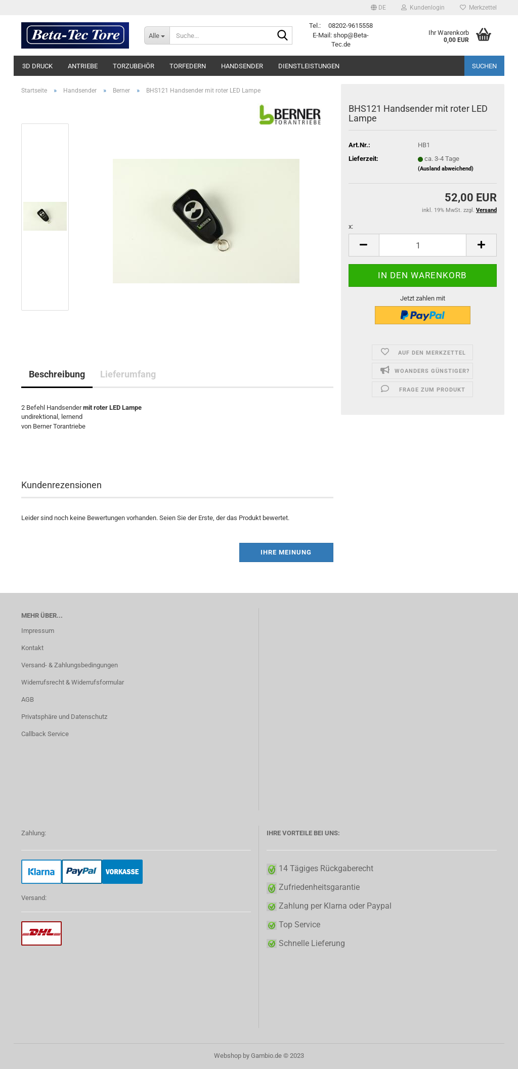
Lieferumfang (128, 374)
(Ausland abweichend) (445, 168)
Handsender (242, 66)
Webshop (227, 1055)
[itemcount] (422, 245)
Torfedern (187, 66)
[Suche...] (156, 35)
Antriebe (83, 66)
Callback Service (45, 734)
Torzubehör (133, 66)
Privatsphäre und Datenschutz (64, 716)
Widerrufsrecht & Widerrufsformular (72, 682)
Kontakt (32, 648)
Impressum (37, 630)
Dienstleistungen (308, 66)
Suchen (484, 66)
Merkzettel (478, 7)
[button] (378, 7)
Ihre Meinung (286, 552)
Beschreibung (57, 374)
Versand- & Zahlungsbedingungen (69, 665)
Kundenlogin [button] (423, 7)
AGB (27, 699)
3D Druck (37, 66)
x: (351, 226)
